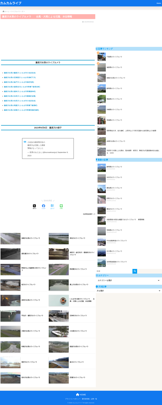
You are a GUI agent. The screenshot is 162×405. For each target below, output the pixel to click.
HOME (81, 395)
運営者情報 (86, 399)
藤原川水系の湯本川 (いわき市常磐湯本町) (20, 91)
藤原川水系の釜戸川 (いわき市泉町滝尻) (19, 82)
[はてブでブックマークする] (52, 207)
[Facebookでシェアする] (43, 207)
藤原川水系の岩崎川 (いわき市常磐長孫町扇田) (21, 110)
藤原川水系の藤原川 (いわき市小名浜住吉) (20, 73)
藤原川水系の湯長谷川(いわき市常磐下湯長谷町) (22, 87)
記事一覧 (94, 399)
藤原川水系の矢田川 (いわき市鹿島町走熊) (20, 96)
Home (159, 3)
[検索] (134, 271)
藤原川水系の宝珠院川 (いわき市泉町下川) (20, 77)
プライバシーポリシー (73, 399)
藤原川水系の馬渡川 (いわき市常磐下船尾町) (20, 105)
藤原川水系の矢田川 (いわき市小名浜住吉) (20, 101)
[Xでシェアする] (34, 207)
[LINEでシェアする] (61, 207)
